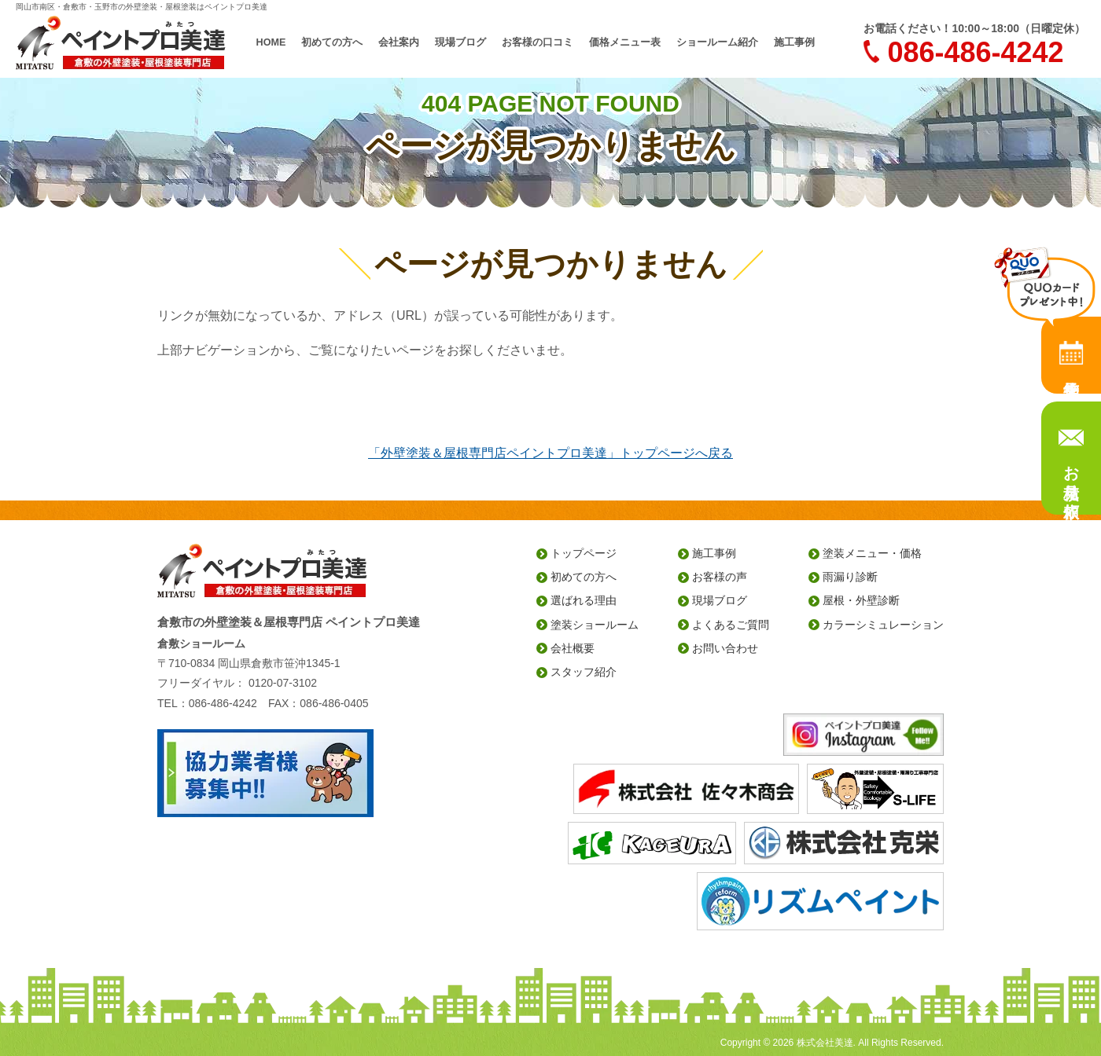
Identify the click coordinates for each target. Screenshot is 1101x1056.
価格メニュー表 (625, 42)
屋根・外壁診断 (861, 600)
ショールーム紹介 (717, 42)
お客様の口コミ (537, 42)
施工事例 (794, 42)
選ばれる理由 (583, 600)
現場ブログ (460, 42)
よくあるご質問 (730, 624)
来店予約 (1071, 355)
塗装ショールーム (594, 624)
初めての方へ (332, 42)
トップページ (583, 553)
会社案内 (398, 42)
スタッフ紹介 (583, 672)
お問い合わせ (725, 648)
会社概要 (572, 648)
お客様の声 (719, 576)
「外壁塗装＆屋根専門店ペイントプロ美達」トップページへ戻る (550, 453)
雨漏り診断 (850, 576)
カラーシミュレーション (883, 624)
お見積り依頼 (1071, 473)
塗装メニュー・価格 (872, 553)
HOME (271, 42)
